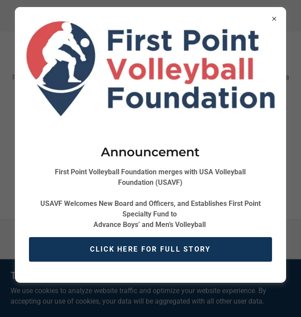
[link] (124, 253)
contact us (150, 189)
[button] (19, 16)
